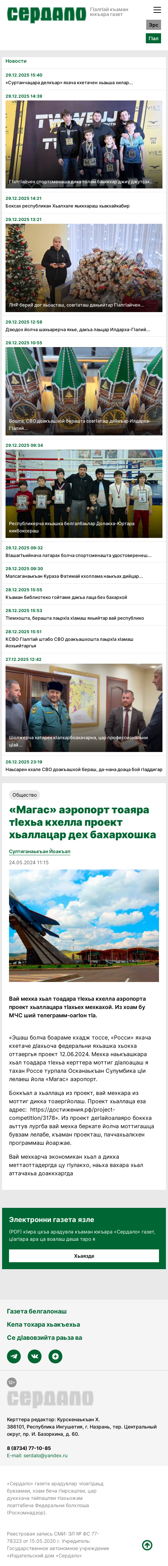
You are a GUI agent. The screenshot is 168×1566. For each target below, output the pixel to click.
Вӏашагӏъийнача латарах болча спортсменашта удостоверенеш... (79, 555)
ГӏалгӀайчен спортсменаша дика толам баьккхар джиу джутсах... (81, 181)
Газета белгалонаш (37, 1311)
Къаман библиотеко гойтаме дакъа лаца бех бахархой (66, 597)
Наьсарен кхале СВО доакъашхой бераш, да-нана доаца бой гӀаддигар (84, 769)
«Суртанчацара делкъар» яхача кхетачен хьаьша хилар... (69, 82)
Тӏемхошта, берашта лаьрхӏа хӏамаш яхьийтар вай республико (75, 618)
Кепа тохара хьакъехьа (43, 1324)
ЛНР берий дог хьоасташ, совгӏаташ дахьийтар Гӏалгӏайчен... (76, 305)
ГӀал (153, 38)
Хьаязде (84, 1256)
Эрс (153, 25)
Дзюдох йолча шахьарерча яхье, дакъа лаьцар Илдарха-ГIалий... (78, 329)
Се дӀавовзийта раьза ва (44, 1337)
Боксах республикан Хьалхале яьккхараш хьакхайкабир (68, 206)
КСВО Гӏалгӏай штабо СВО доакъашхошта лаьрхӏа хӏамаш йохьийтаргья (69, 642)
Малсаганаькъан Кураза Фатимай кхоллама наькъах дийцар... (74, 576)
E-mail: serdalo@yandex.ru (37, 1455)
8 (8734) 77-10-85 (29, 1448)
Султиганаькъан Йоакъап (39, 851)
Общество (24, 795)
